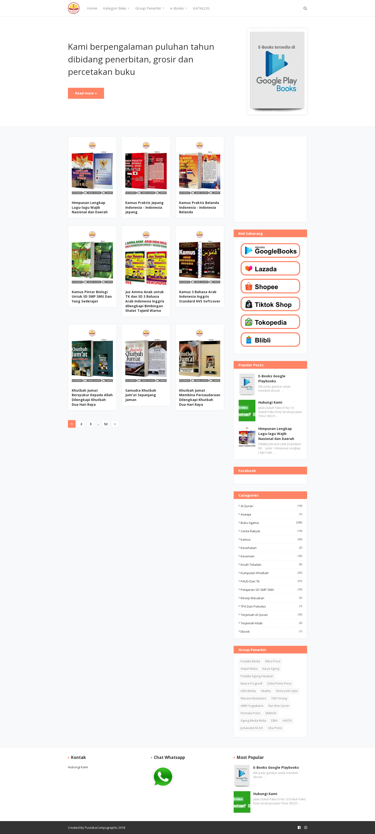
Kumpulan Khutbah (271, 573)
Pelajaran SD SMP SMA (271, 589)
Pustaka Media (250, 661)
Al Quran (271, 506)
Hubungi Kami (270, 402)
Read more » (86, 93)
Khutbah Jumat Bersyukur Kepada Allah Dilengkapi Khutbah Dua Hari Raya (92, 397)
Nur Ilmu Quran (278, 706)
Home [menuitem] (92, 8)
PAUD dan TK (271, 581)
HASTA (287, 721)
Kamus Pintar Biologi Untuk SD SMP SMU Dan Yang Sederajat (92, 296)
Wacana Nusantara (253, 698)
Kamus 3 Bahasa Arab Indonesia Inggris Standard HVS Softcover (199, 296)
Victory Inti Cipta (287, 691)
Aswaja (271, 514)
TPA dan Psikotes (271, 606)
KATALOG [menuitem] (201, 8)
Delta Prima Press (279, 683)
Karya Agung (270, 669)
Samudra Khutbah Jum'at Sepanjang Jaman (140, 395)
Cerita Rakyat (271, 531)
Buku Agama (271, 523)
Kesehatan (271, 548)
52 (105, 424)
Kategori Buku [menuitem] (114, 8)
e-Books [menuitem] (177, 8)
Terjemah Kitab (271, 623)
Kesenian (271, 556)
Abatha (266, 691)
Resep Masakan (271, 598)
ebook (271, 631)
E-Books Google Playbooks (271, 378)
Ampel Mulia (249, 669)
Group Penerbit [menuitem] (148, 8)
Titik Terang (279, 698)
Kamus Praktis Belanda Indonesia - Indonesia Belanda (199, 207)
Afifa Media (248, 691)
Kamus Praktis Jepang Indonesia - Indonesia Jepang (144, 207)
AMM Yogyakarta (252, 706)
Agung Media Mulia (253, 721)
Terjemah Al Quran (271, 615)
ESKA (274, 721)
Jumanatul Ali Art (252, 728)
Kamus (271, 539)
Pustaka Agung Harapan (257, 676)
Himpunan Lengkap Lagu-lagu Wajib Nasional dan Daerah (90, 207)
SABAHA (270, 713)
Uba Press (275, 728)
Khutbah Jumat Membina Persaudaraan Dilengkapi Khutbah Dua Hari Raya (199, 397)
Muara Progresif (251, 683)
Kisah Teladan (271, 564)
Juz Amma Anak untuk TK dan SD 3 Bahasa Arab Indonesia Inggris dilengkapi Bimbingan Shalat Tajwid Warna (144, 301)
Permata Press (250, 713)
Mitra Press (272, 661)
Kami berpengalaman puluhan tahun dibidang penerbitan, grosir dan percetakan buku (141, 59)
